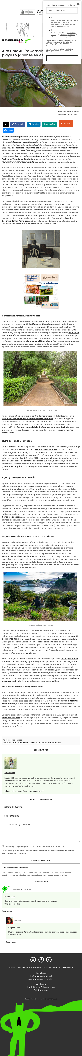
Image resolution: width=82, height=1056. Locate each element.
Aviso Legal (41, 973)
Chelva (32, 742)
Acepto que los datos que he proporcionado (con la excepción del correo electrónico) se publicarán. (38, 852)
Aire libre (7, 742)
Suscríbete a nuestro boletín (60, 996)
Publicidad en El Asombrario (41, 987)
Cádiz (14, 742)
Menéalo (66, 123)
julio (38, 742)
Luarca (44, 742)
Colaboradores (41, 990)
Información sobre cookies (41, 979)
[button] (16, 41)
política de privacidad (34, 846)
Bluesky (8, 130)
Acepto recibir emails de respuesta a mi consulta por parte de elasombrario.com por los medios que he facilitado (64, 1014)
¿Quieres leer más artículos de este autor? (24, 791)
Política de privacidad (41, 976)
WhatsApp (50, 124)
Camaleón (23, 742)
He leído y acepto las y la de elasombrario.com (64, 1025)
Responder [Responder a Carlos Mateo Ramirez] (7, 911)
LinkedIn (35, 124)
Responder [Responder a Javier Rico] (11, 942)
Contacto (41, 984)
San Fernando (54, 742)
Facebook (19, 124)
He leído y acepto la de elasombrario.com (33, 846)
